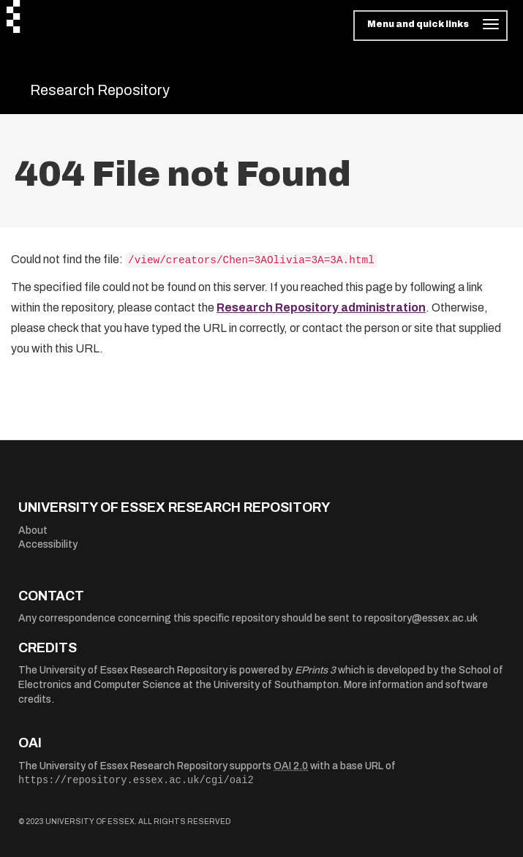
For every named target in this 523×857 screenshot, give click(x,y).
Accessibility (48, 544)
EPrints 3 (315, 670)
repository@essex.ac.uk (421, 618)
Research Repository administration (321, 307)
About (33, 530)
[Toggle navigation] (430, 25)
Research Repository (100, 90)
